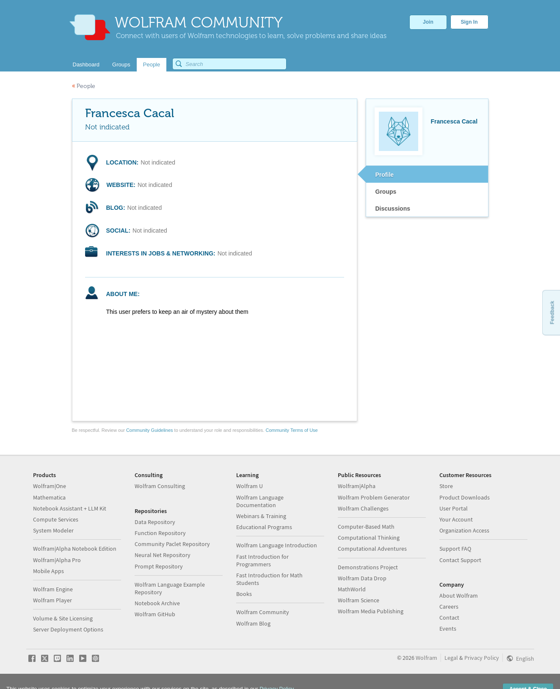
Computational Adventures (372, 548)
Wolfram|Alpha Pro (57, 560)
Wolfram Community (262, 612)
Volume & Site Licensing (63, 618)
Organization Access (464, 530)
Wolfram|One (49, 486)
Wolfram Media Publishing (370, 611)
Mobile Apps (48, 571)
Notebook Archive (157, 603)
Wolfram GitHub (155, 614)
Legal (451, 658)
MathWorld (352, 589)
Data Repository (155, 522)
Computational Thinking (369, 537)
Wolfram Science (358, 600)
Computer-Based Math (366, 526)
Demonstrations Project (368, 567)
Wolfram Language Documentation (260, 501)
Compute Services (55, 519)
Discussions (392, 208)
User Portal (453, 508)
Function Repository (160, 533)
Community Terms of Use (291, 430)
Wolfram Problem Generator (374, 497)
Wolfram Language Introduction (276, 545)
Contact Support (460, 560)
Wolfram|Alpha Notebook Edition (74, 548)
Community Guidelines (149, 430)
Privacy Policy (481, 658)
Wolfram (426, 658)
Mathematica (49, 497)
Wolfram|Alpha (356, 486)
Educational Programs (264, 527)
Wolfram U (249, 486)
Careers (448, 606)
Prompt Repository (159, 566)
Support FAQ (455, 548)
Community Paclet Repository (172, 544)
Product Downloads (464, 497)
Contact (449, 617)
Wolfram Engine (53, 589)
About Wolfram (458, 595)
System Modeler (53, 530)
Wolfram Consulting (160, 486)
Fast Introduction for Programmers (262, 560)
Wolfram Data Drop (362, 578)
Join (428, 22)
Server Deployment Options (68, 629)
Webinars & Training (261, 516)
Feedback (552, 312)
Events (447, 628)
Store (446, 486)
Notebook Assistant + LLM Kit (69, 508)
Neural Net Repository (162, 555)
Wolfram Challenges (363, 508)
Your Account (456, 519)
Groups (386, 191)
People (83, 86)
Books (244, 594)
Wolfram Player (52, 600)
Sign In (469, 22)
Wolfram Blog (253, 623)
